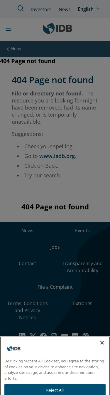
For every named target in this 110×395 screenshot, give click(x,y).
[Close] (102, 346)
